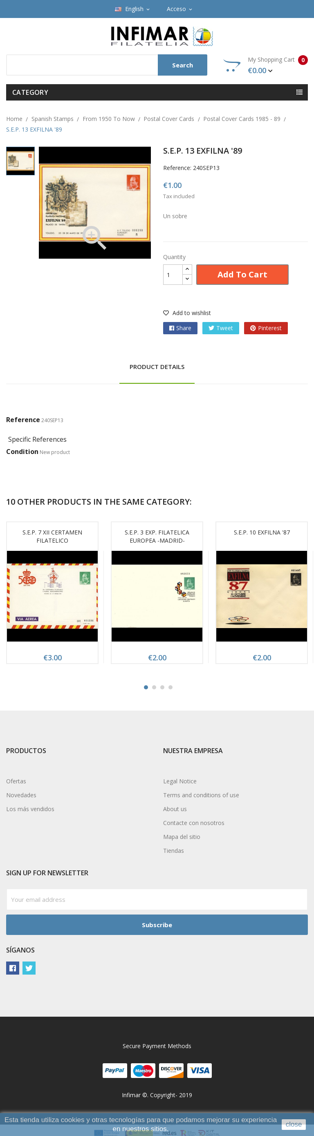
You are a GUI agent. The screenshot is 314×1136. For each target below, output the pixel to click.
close (294, 1124)
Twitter (29, 968)
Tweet (224, 328)
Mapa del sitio (181, 837)
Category (30, 92)
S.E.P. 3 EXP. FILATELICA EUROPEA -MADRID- (157, 536)
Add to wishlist (187, 313)
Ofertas (16, 781)
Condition (22, 451)
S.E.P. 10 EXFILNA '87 (262, 532)
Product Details (157, 366)
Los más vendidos (30, 809)
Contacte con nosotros (193, 823)
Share (183, 328)
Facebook (12, 968)
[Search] (106, 65)
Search (182, 65)
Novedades (21, 795)
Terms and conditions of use (201, 795)
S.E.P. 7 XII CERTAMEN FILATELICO (52, 536)
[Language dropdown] (133, 9)
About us (175, 809)
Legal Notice (180, 781)
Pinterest (270, 328)
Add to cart (242, 274)
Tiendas (173, 850)
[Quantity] (173, 274)
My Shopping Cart (265, 65)
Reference (23, 419)
